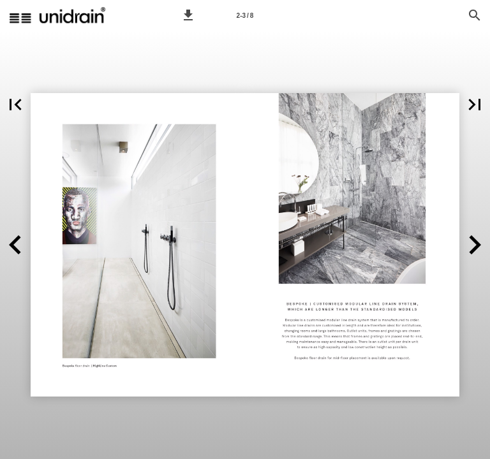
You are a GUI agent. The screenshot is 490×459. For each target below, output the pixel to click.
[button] (188, 15)
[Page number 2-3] (245, 15)
